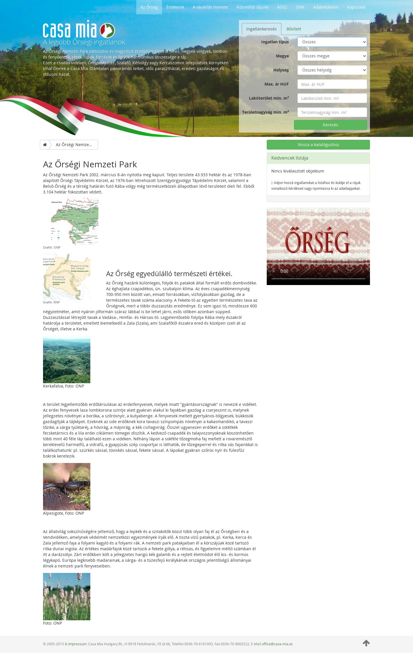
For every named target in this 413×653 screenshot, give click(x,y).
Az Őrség (149, 7)
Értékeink (175, 7)
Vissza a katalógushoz (318, 144)
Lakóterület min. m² (269, 98)
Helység (281, 70)
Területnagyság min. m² (265, 112)
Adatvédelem (325, 7)
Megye (282, 56)
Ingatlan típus (275, 41)
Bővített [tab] (294, 29)
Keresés (330, 124)
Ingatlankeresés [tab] (261, 29)
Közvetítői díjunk (252, 7)
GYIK (300, 7)
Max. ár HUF (276, 84)
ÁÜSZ (282, 7)
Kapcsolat (356, 7)
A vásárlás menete (210, 7)
